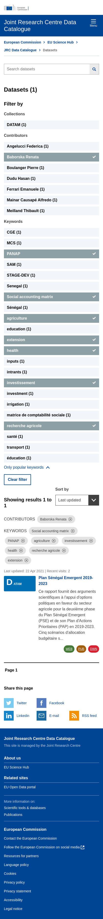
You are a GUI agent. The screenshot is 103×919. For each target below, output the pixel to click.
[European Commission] (51, 7)
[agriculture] (51, 318)
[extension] (51, 339)
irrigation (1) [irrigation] (18, 404)
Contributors (16, 135)
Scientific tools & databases (25, 808)
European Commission (22, 42)
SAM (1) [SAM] (14, 264)
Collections (14, 114)
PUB (81, 649)
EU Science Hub (60, 42)
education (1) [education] (19, 329)
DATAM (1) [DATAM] (16, 125)
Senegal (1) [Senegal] (17, 286)
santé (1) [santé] (15, 436)
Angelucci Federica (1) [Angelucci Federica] (28, 146)
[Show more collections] (27, 467)
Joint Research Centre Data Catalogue (39, 738)
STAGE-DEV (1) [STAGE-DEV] (21, 275)
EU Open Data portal (20, 787)
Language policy (16, 865)
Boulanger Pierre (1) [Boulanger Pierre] (25, 168)
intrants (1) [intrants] (17, 372)
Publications (13, 815)
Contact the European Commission (30, 838)
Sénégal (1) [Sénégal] (17, 307)
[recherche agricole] (51, 426)
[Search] (94, 69)
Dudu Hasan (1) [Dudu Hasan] (21, 178)
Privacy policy (14, 882)
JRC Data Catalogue (20, 50)
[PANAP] (51, 253)
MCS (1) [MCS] (14, 243)
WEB (69, 649)
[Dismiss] (70, 519)
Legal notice (13, 909)
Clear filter (17, 479)
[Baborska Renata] (51, 157)
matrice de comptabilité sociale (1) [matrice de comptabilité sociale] (39, 415)
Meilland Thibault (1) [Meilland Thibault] (26, 211)
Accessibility (13, 900)
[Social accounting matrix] (51, 296)
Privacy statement (17, 891)
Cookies (10, 874)
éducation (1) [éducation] (19, 458)
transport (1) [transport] (18, 447)
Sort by (62, 489)
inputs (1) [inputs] (15, 361)
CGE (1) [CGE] (14, 232)
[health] (51, 350)
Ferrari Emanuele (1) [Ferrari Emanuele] (26, 189)
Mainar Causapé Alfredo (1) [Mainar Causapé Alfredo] (32, 200)
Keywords (13, 221)
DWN (93, 649)
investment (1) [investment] (20, 393)
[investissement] (51, 382)
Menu (93, 23)
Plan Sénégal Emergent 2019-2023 (66, 581)
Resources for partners (21, 856)
